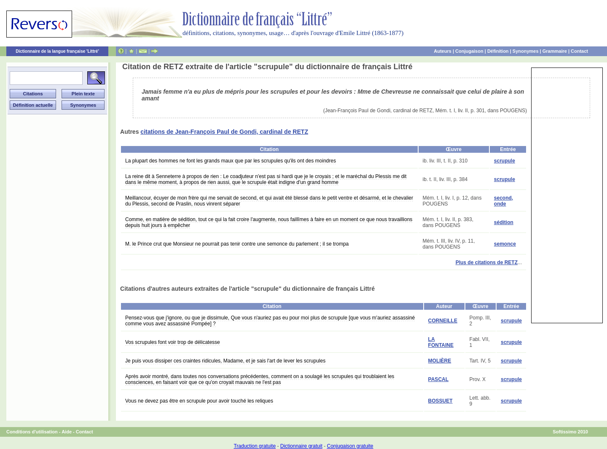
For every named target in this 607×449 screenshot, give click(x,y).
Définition (498, 51)
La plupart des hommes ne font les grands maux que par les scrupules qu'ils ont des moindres (230, 161)
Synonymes (526, 51)
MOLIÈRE (439, 361)
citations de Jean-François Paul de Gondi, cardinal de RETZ (224, 131)
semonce (505, 244)
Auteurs (442, 51)
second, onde (503, 201)
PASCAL (438, 379)
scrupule (504, 161)
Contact (579, 51)
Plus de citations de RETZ (487, 262)
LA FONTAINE (441, 342)
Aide (67, 431)
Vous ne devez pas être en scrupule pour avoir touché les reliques (199, 401)
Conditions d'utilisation (32, 431)
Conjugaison (469, 51)
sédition (503, 222)
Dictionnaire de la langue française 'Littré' (57, 51)
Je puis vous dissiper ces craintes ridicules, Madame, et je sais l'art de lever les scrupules (225, 361)
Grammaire (555, 51)
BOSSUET (440, 401)
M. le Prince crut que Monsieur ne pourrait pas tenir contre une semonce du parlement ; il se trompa (237, 244)
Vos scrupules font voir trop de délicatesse (172, 342)
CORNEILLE (442, 321)
